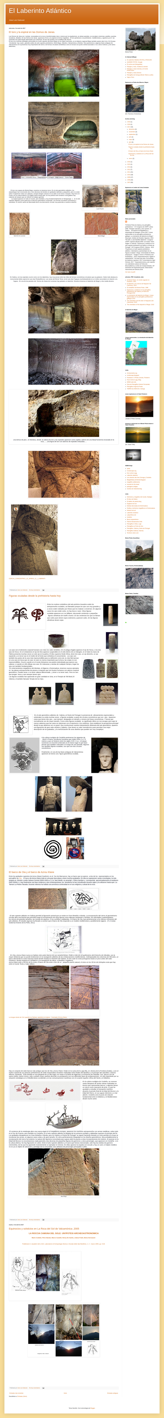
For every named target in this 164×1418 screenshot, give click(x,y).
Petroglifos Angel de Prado (135, 386)
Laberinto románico (132, 512)
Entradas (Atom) (22, 1396)
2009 (129, 177)
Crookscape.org (131, 471)
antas (128, 468)
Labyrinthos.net (131, 515)
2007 (129, 182)
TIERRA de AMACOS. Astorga (136, 389)
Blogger (92, 1408)
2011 (129, 172)
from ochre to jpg (132, 473)
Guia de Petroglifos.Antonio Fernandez (138, 384)
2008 (129, 180)
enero (131, 158)
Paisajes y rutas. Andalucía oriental (137, 66)
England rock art (132, 503)
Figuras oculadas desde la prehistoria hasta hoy (35, 595)
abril (130, 142)
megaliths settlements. (133, 482)
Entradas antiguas (112, 1393)
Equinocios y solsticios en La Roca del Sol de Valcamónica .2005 (44, 1228)
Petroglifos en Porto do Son (135, 526)
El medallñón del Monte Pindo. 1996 (137, 287)
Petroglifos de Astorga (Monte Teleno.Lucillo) (140, 75)
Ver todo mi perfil (130, 272)
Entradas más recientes (16, 1393)
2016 (129, 162)
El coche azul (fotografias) (134, 64)
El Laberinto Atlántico (40, 10)
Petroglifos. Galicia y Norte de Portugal (138, 528)
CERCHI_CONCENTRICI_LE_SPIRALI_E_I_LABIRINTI (27, 578)
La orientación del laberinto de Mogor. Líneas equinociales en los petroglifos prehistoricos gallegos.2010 (140, 297)
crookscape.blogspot (133, 375)
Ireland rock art (131, 510)
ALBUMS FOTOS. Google (134, 62)
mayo (131, 139)
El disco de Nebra (132, 499)
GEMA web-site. (131, 382)
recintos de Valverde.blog (134, 489)
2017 (129, 127)
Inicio (65, 1393)
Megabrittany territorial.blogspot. (136, 480)
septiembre (132, 134)
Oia (20, 878)
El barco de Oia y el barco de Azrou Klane (31, 872)
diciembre (132, 129)
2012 (129, 169)
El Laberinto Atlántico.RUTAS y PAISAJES (139, 60)
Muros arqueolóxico (133, 519)
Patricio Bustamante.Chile (134, 521)
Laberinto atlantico (132, 475)
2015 (129, 164)
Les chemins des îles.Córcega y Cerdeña (139, 477)
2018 (129, 124)
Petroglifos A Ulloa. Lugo (134, 524)
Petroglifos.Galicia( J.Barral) (135, 530)
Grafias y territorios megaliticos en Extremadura (141, 508)
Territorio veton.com (133, 533)
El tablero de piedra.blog (134, 501)
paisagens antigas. (132, 486)
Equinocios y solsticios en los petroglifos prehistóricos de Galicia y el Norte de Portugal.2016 (139, 291)
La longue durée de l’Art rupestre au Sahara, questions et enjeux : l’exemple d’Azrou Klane (38, 1017)
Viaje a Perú (130, 77)
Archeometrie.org (132, 373)
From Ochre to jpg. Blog (134, 380)
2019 (129, 122)
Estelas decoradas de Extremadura (137, 506)
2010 (129, 174)
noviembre (132, 132)
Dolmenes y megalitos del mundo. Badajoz (139, 497)
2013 (129, 167)
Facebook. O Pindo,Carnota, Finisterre (138, 377)
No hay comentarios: (34, 590)
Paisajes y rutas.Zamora (134, 72)
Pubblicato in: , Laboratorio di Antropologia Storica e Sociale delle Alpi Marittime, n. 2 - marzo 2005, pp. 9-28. (63, 1244)
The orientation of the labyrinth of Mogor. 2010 (140, 304)
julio (130, 137)
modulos (129, 517)
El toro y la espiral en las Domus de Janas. (32, 32)
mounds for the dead (133, 484)
